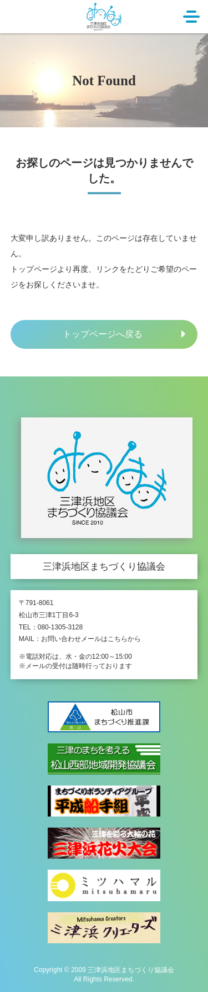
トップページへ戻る (103, 334)
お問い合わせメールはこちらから (91, 639)
